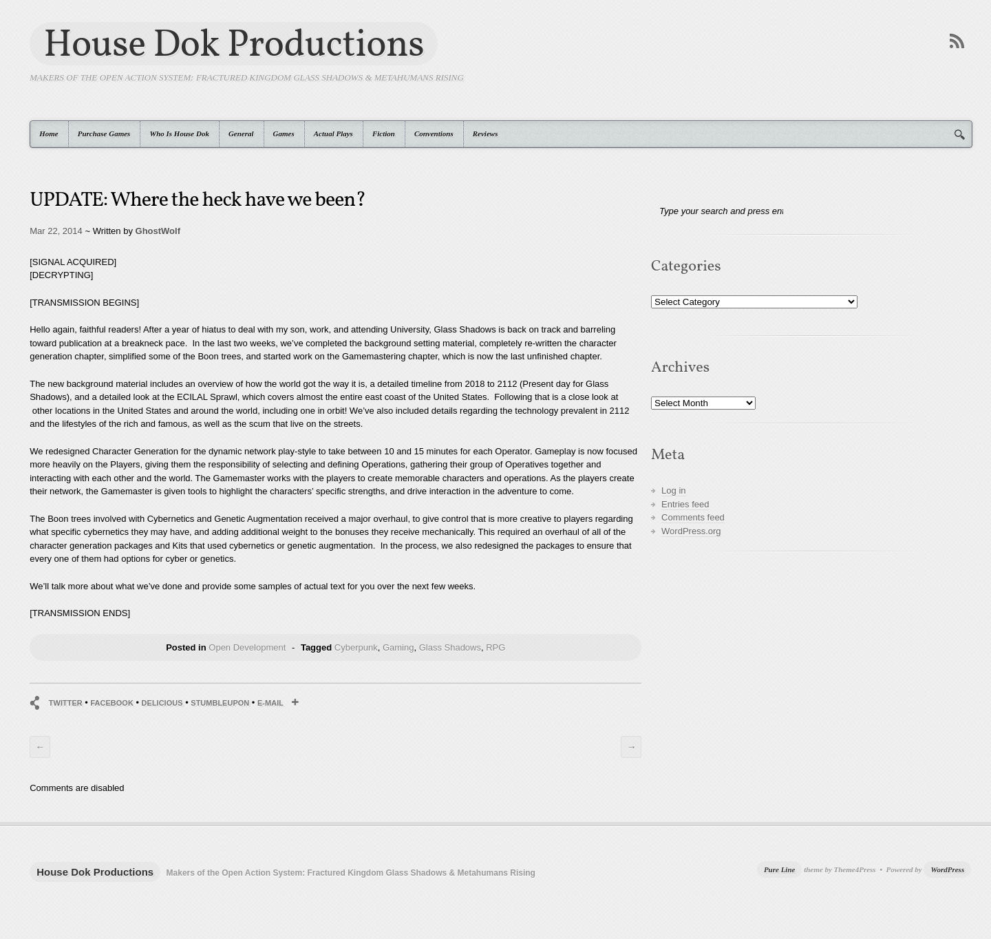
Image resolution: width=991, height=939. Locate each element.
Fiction (383, 133)
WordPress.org (691, 531)
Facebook (111, 703)
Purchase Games (104, 133)
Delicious (162, 703)
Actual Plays (333, 133)
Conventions (434, 133)
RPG (495, 647)
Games (284, 133)
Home (48, 133)
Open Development (247, 647)
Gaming (398, 647)
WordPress (947, 869)
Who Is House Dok (179, 133)
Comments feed (693, 517)
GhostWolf (158, 231)
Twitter (66, 703)
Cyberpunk (356, 647)
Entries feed (685, 504)
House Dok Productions (233, 43)
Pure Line (780, 869)
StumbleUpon (220, 703)
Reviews (485, 133)
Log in (673, 490)
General (241, 133)
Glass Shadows (450, 647)
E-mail (270, 703)
